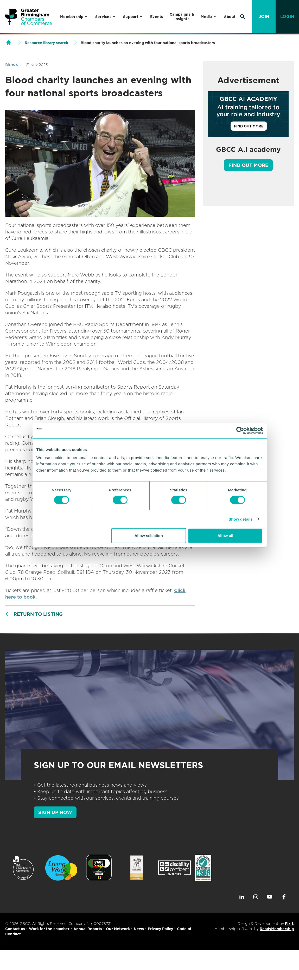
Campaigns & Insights (182, 16)
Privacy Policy (160, 929)
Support (130, 17)
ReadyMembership (277, 929)
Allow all (225, 535)
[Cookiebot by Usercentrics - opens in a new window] (240, 430)
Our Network (118, 929)
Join (264, 16)
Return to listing (38, 614)
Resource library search (46, 43)
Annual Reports (87, 929)
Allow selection (149, 535)
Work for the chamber (49, 929)
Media (206, 17)
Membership (72, 17)
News (11, 64)
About (230, 17)
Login (287, 16)
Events (156, 17)
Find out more (248, 165)
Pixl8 (289, 923)
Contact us (15, 929)
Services (103, 17)
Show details (240, 519)
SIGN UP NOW (55, 812)
